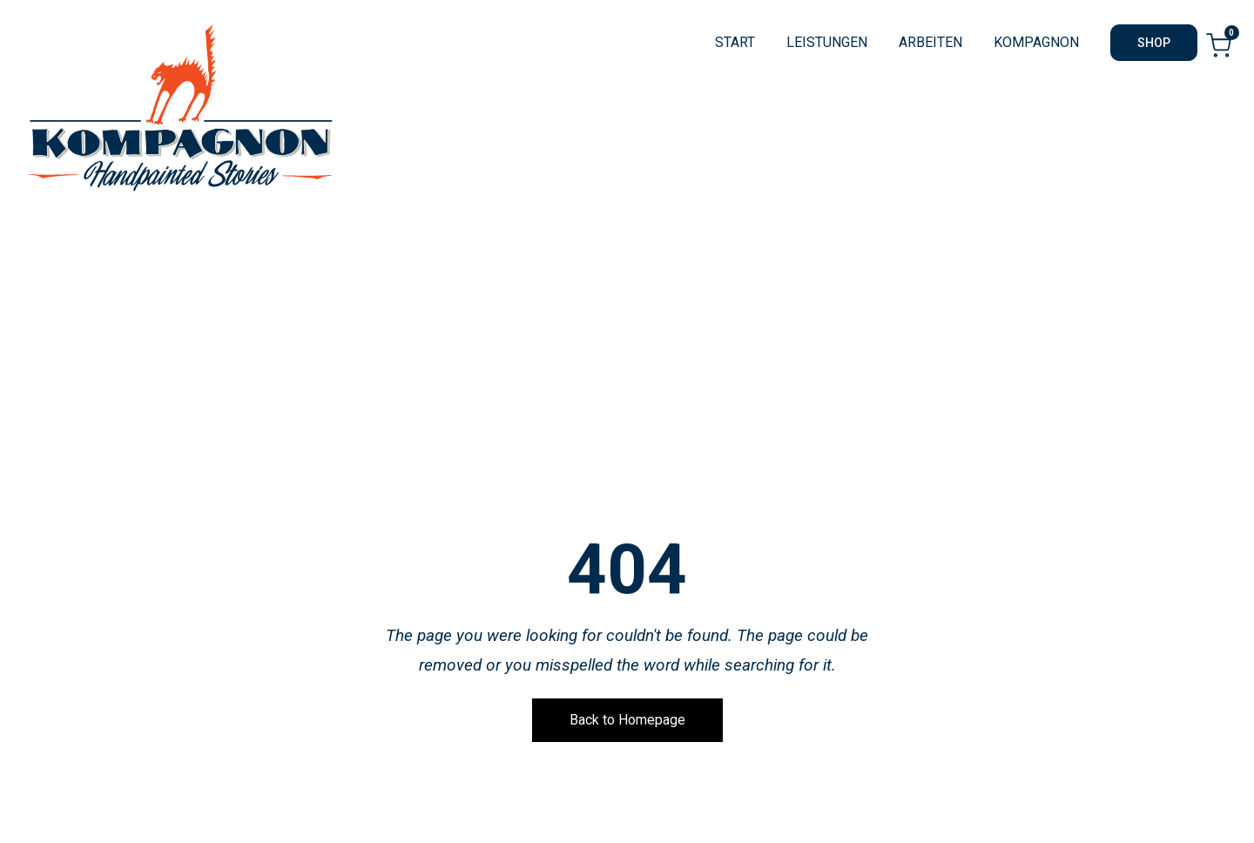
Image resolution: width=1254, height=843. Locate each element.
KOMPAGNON (1036, 42)
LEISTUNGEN (826, 42)
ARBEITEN (930, 42)
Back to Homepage (627, 719)
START (735, 42)
